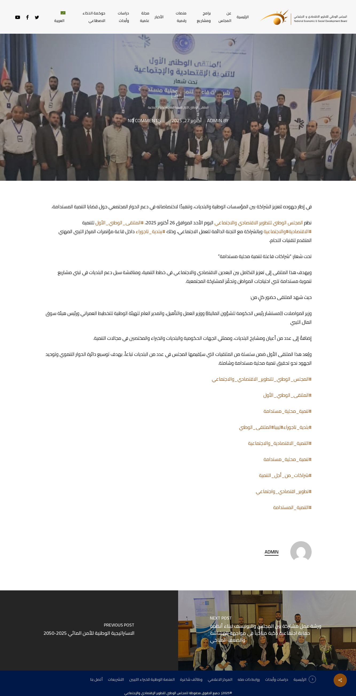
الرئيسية (300, 679)
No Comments (144, 121)
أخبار (178, 94)
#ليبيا (278, 427)
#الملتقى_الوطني (256, 427)
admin (214, 121)
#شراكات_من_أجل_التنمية (285, 475)
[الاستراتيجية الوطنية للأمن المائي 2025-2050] (89, 630)
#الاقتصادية (300, 231)
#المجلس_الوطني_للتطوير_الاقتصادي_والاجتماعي (262, 379)
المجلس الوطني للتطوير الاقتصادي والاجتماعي (258, 222)
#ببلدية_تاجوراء (150, 231)
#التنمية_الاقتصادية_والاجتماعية (280, 443)
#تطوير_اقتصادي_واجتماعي (284, 491)
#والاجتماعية (276, 231)
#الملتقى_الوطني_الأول (119, 222)
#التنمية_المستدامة (292, 507)
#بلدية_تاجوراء (297, 427)
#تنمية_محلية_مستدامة (288, 411)
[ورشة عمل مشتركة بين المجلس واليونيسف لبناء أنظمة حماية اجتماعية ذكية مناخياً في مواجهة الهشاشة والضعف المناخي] (267, 630)
